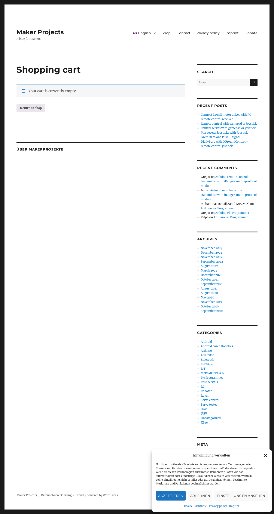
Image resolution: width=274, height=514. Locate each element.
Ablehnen (200, 496)
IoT (203, 369)
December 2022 (211, 252)
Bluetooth (207, 360)
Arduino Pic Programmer (218, 208)
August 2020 (209, 293)
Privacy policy (218, 506)
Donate (251, 33)
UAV (204, 409)
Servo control (210, 400)
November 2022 (211, 257)
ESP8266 (207, 364)
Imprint (234, 506)
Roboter (206, 391)
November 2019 (211, 302)
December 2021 (211, 275)
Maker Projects (40, 32)
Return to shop (31, 108)
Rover (205, 395)
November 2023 (211, 248)
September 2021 (212, 284)
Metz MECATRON (212, 373)
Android (206, 342)
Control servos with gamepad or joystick (228, 128)
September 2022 (212, 261)
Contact (184, 33)
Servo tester (209, 404)
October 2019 (210, 306)
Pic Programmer (212, 378)
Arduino (206, 351)
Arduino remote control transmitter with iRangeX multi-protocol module (229, 181)
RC (202, 386)
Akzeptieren (170, 496)
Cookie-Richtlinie (195, 506)
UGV (204, 413)
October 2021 (210, 279)
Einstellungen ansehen (241, 496)
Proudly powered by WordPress (97, 495)
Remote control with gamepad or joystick (229, 124)
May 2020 (207, 297)
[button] (265, 455)
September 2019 (212, 311)
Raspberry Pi (209, 382)
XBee (204, 422)
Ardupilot (207, 355)
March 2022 (209, 270)
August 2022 (209, 266)
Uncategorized (211, 418)
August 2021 (209, 288)
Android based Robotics (217, 346)
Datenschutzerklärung (56, 495)
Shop (166, 33)
